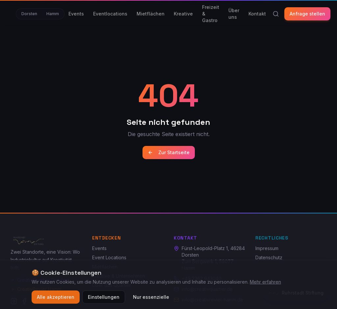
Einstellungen (103, 300)
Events (76, 13)
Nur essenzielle (151, 300)
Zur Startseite (169, 152)
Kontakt (257, 13)
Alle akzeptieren (55, 300)
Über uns (233, 14)
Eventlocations (110, 13)
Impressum (266, 248)
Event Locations (109, 257)
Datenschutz (268, 257)
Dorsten (29, 13)
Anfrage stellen (307, 13)
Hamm (52, 13)
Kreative (183, 13)
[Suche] (276, 14)
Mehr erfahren (265, 285)
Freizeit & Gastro (210, 13)
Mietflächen (151, 13)
